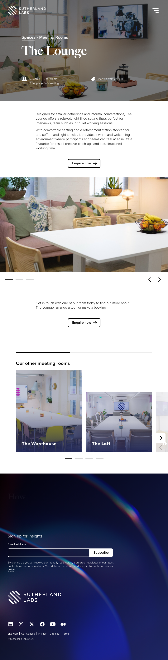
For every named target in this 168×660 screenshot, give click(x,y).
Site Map (13, 634)
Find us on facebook (42, 624)
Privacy (42, 634)
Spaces (28, 37)
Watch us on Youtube (53, 624)
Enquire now (81, 163)
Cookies (54, 634)
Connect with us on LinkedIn (10, 624)
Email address (17, 544)
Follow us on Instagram (21, 624)
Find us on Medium (63, 624)
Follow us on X (31, 624)
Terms (65, 634)
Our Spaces (28, 634)
